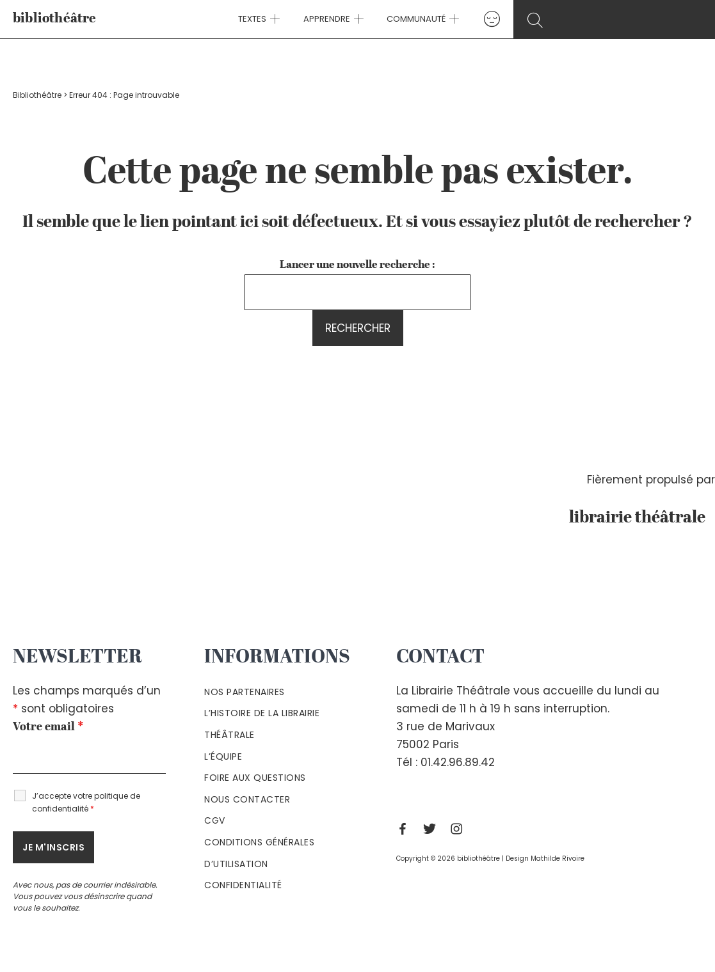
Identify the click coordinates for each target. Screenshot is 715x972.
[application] (280, 19)
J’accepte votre (86, 802)
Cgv (214, 820)
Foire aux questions (255, 777)
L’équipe (223, 756)
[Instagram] (459, 828)
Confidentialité (243, 885)
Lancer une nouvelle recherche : (357, 265)
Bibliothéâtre (37, 95)
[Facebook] (405, 828)
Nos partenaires (244, 692)
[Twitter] (432, 828)
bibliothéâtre (55, 19)
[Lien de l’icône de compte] (483, 18)
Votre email (48, 727)
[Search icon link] (617, 20)
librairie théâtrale (642, 518)
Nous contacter (247, 799)
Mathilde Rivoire (557, 858)
